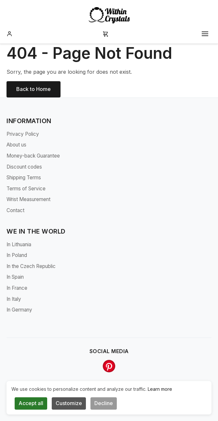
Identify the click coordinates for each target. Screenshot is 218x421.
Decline (103, 403)
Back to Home (33, 89)
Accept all (31, 403)
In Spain (15, 277)
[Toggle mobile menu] (204, 33)
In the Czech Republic (31, 266)
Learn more (160, 389)
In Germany (19, 310)
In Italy (14, 299)
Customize (69, 403)
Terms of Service (26, 188)
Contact (15, 210)
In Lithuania (19, 244)
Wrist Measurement (28, 199)
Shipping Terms (24, 177)
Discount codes (24, 167)
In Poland (17, 255)
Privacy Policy (23, 134)
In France (17, 288)
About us (16, 145)
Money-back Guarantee (33, 156)
